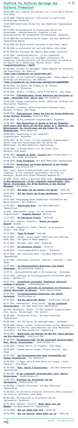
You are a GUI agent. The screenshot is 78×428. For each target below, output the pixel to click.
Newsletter (51, 420)
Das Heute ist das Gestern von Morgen (37, 190)
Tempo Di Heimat (26, 233)
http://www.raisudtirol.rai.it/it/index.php (28, 74)
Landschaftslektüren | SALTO (19, 65)
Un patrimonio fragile (29, 247)
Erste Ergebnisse (25, 161)
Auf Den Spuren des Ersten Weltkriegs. (38, 194)
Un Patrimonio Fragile (29, 218)
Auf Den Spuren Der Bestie (31, 300)
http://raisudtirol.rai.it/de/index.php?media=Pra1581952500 (36, 82)
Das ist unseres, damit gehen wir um (37, 414)
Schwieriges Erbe (26, 206)
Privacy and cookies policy (65, 420)
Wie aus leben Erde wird (30, 410)
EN (69, 3)
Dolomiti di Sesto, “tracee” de (33, 155)
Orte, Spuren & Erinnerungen (32, 368)
